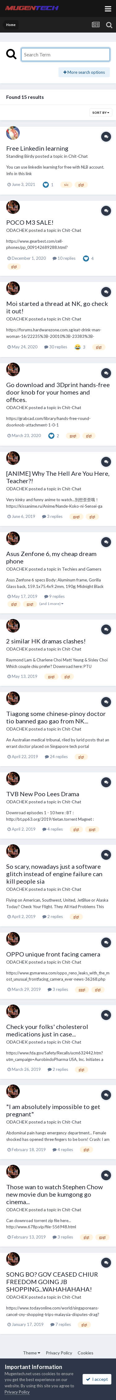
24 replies (56, 756)
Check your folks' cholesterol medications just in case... (47, 1030)
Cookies (85, 1352)
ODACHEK (17, 230)
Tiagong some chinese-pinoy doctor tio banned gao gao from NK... (56, 717)
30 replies (55, 346)
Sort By (100, 112)
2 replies (52, 916)
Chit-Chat (78, 156)
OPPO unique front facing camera (53, 954)
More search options (84, 72)
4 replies (52, 829)
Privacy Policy (59, 1352)
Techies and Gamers (81, 569)
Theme (31, 1352)
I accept (97, 1379)
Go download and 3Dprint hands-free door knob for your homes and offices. (58, 392)
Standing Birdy (20, 156)
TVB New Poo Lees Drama (42, 793)
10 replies (64, 258)
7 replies (60, 1324)
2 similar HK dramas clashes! (46, 641)
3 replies (52, 516)
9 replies (54, 596)
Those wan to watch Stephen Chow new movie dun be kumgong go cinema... (54, 1194)
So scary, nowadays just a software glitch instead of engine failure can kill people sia (54, 874)
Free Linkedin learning (37, 148)
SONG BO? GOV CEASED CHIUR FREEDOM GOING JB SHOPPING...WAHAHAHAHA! (52, 1281)
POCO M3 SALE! (30, 222)
